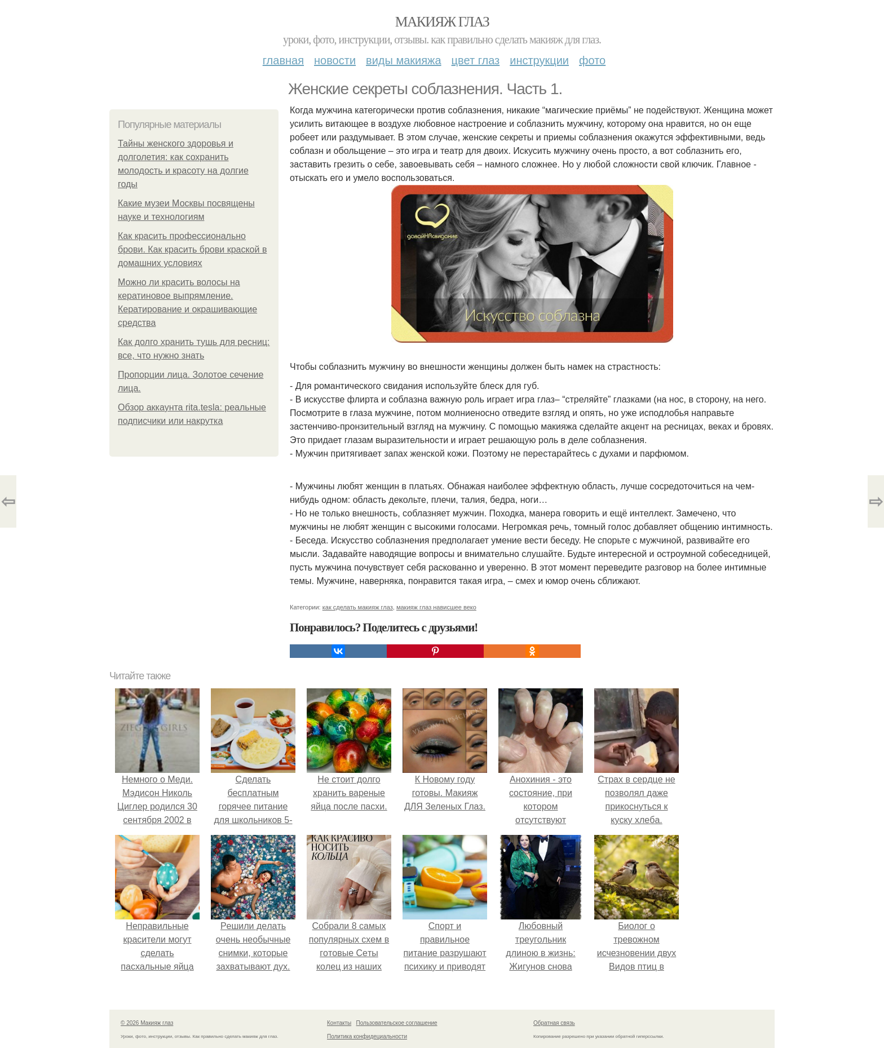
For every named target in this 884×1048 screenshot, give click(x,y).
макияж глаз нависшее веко (436, 607)
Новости (335, 60)
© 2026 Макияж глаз (147, 1023)
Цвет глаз (476, 60)
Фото (592, 60)
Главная (283, 60)
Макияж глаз (442, 22)
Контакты (339, 1023)
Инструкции (539, 60)
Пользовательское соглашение (396, 1023)
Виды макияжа (403, 60)
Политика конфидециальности (367, 1036)
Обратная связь (554, 1023)
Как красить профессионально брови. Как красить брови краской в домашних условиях (192, 249)
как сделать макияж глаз (357, 607)
